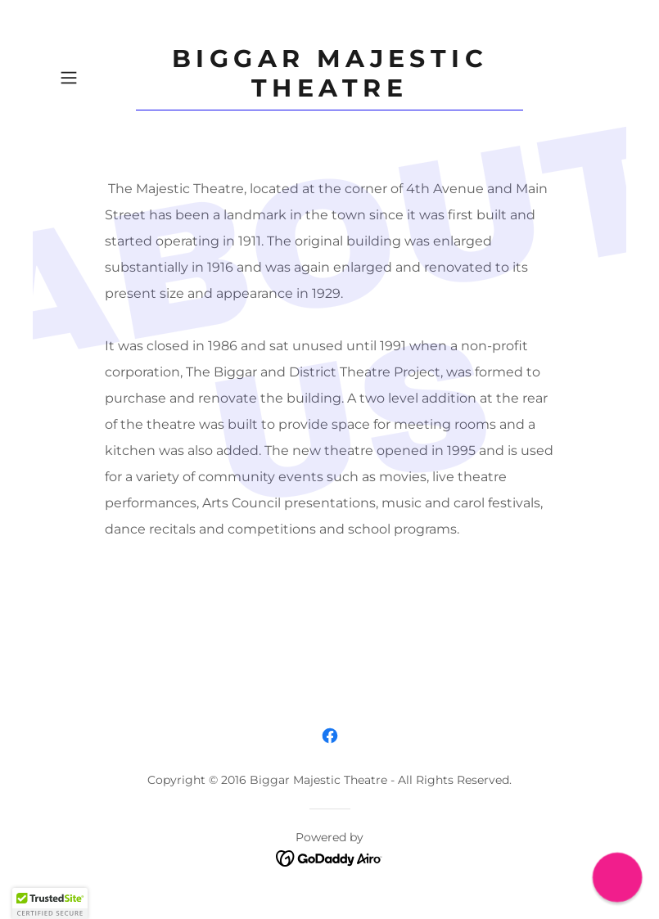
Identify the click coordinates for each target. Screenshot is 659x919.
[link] (330, 92)
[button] (94, 77)
